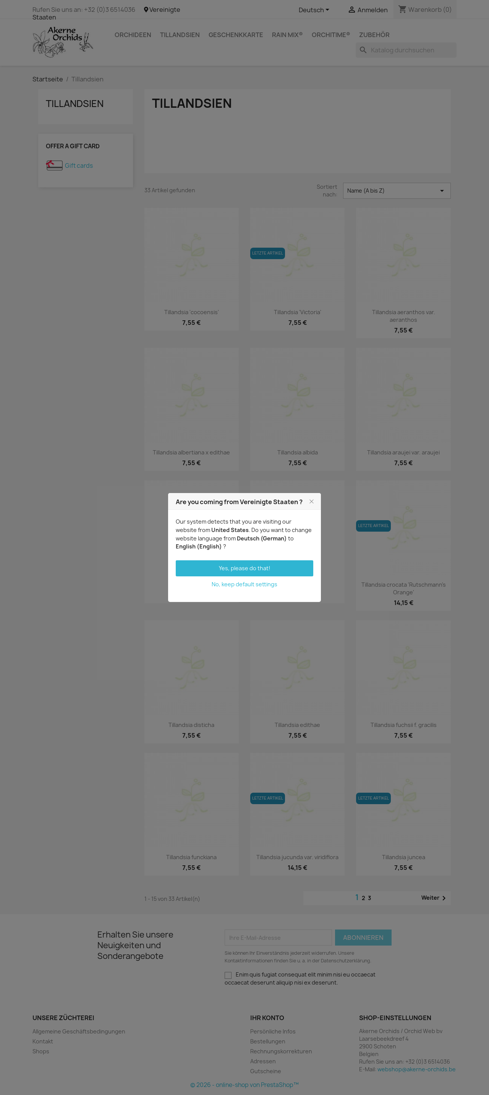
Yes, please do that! (244, 568)
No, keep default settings (244, 584)
